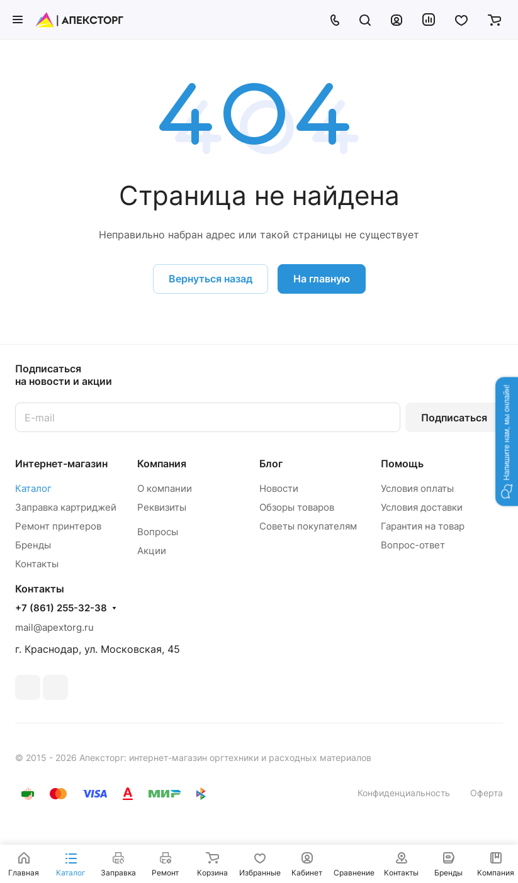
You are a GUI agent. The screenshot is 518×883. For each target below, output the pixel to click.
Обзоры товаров (296, 507)
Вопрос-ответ (413, 545)
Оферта (486, 792)
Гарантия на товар (423, 526)
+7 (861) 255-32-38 (61, 608)
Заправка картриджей (65, 507)
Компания (161, 463)
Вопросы (157, 532)
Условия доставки (422, 507)
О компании (164, 488)
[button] (506, 441)
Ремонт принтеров (58, 526)
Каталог (33, 488)
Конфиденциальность (404, 792)
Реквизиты (161, 507)
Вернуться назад (210, 278)
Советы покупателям (308, 526)
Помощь (402, 463)
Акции (151, 551)
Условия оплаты (417, 488)
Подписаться (454, 417)
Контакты (37, 564)
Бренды (33, 545)
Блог (271, 463)
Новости (278, 488)
